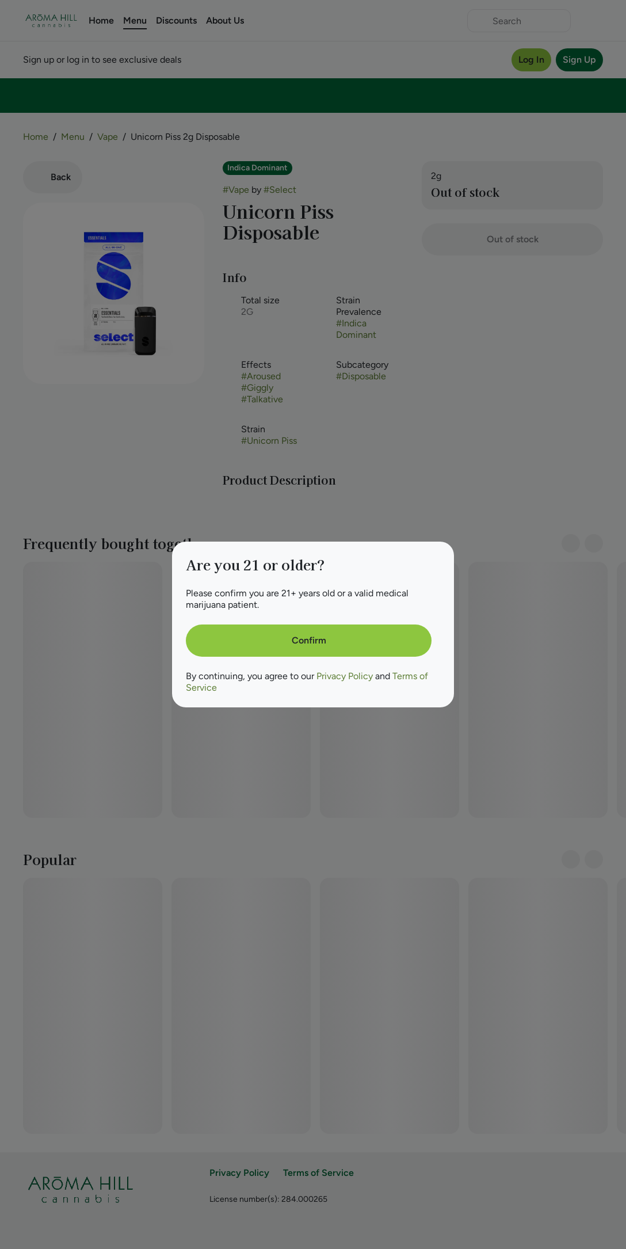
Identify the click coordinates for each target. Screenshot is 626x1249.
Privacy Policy (344, 676)
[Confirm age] (309, 640)
